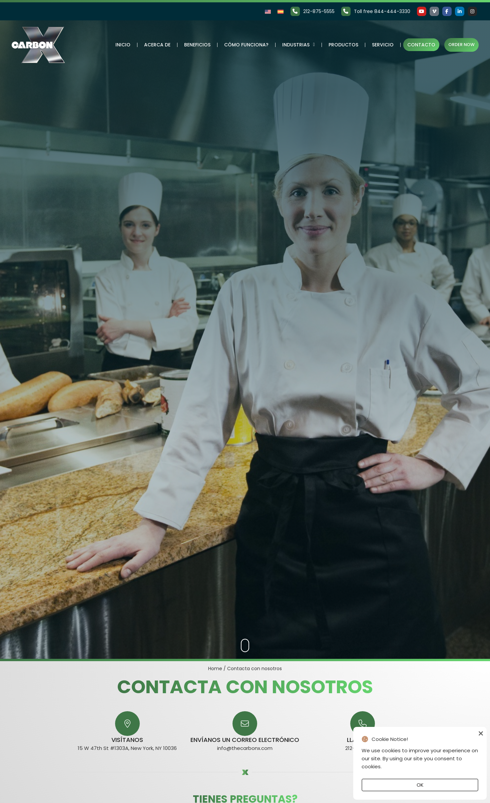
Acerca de (157, 44)
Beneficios (197, 44)
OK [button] (420, 784)
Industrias (298, 44)
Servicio (382, 44)
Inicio (122, 44)
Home (215, 668)
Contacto (421, 44)
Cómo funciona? (246, 44)
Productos (343, 44)
